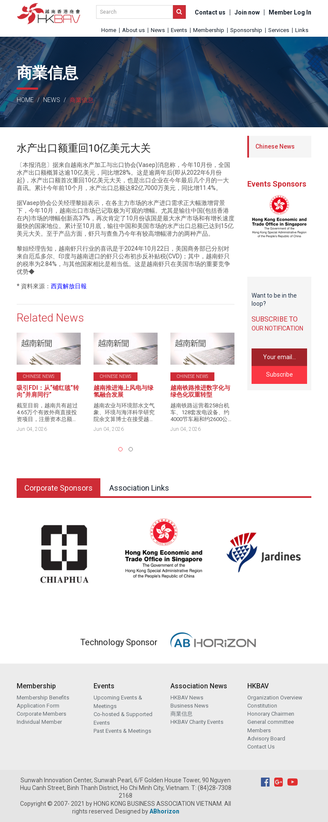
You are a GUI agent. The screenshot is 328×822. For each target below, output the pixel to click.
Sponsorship (246, 30)
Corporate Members (41, 714)
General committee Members (270, 726)
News (158, 30)
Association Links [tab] (139, 487)
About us (133, 30)
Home (108, 30)
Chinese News (275, 146)
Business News (189, 705)
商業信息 (181, 714)
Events (179, 30)
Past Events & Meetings (122, 731)
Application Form (38, 705)
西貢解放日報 (69, 286)
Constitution (262, 705)
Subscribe (279, 374)
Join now (247, 12)
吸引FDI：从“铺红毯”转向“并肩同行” (48, 391)
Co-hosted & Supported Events (123, 718)
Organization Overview (274, 697)
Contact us (210, 12)
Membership (208, 30)
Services (278, 30)
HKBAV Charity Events (196, 722)
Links (301, 30)
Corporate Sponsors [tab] (58, 487)
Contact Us (261, 746)
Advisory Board (266, 738)
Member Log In (290, 12)
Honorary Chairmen (270, 714)
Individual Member (39, 722)
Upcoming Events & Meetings (118, 701)
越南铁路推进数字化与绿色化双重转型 (200, 391)
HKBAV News (186, 697)
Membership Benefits (43, 697)
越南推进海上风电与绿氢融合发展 (123, 391)
